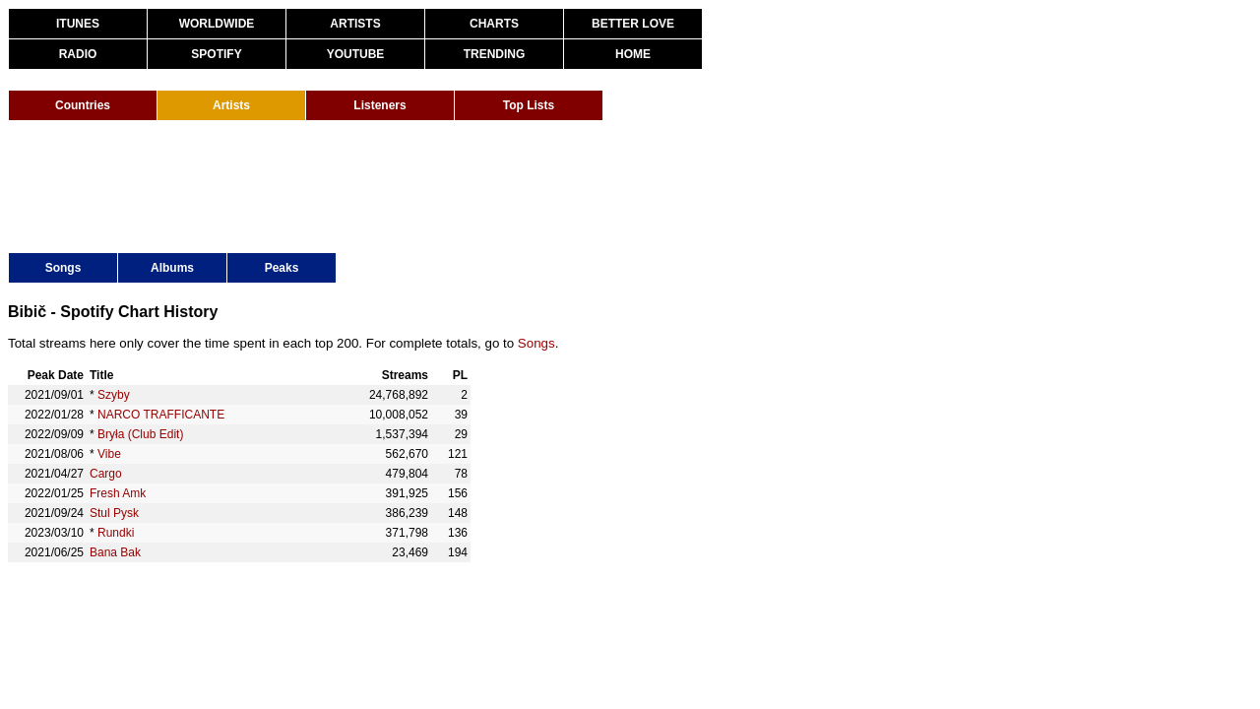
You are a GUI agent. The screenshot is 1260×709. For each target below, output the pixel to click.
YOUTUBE (356, 54)
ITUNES (77, 24)
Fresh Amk (118, 493)
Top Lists (528, 105)
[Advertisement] (366, 185)
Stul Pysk (114, 513)
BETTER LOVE (633, 24)
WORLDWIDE (217, 24)
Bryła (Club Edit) (140, 434)
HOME (633, 54)
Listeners (379, 105)
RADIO (78, 54)
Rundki (115, 533)
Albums (172, 268)
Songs (63, 268)
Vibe (109, 454)
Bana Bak (115, 552)
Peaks (282, 268)
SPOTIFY (216, 54)
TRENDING (495, 54)
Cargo (106, 474)
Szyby (113, 395)
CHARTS (494, 24)
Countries (82, 105)
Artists (231, 105)
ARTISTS (355, 24)
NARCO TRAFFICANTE (160, 414)
